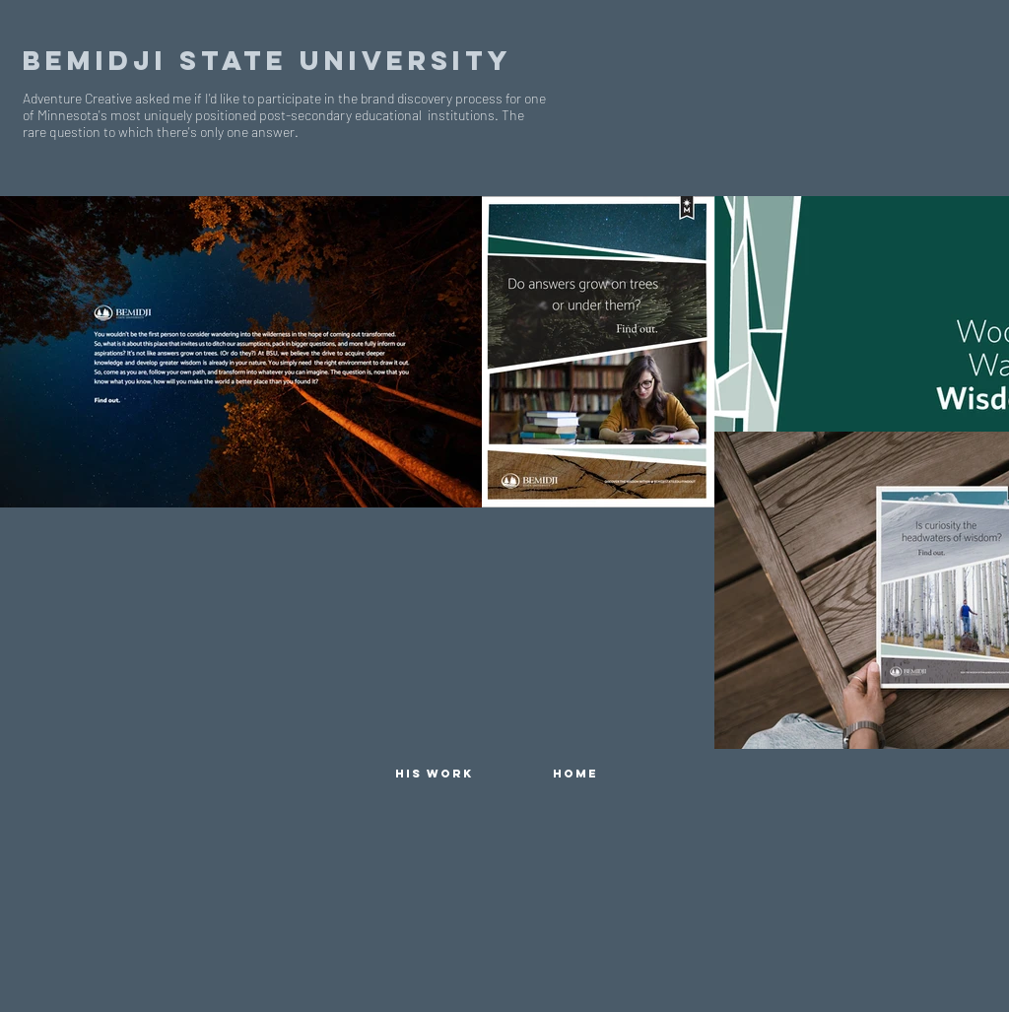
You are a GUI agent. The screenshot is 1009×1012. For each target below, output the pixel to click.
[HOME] (575, 773)
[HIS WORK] (433, 773)
